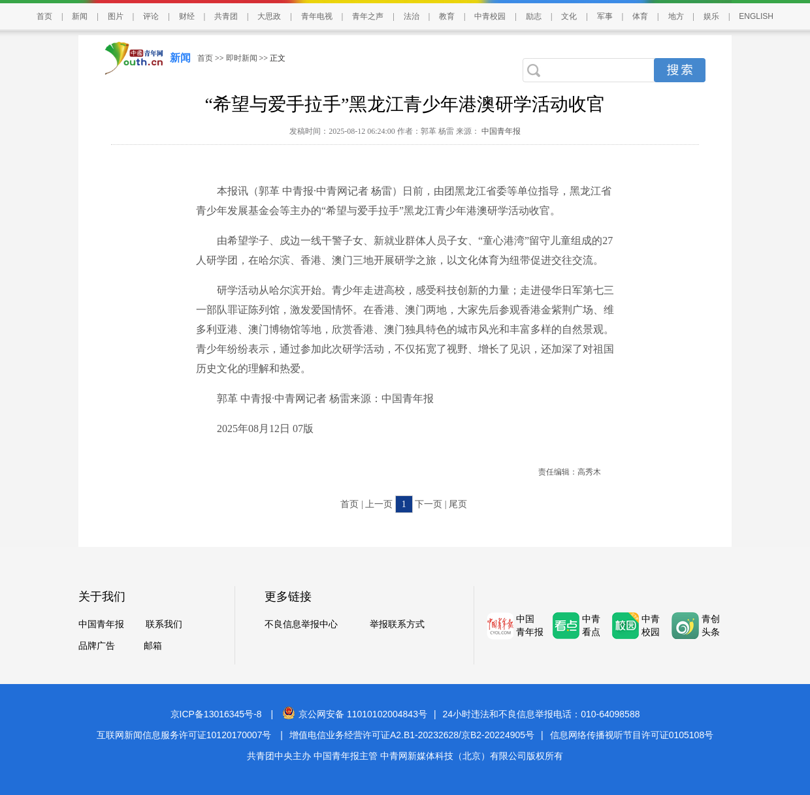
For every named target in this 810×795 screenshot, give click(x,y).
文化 (569, 16)
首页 (44, 16)
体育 (640, 16)
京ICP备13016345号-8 (216, 714)
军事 (605, 16)
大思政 (269, 16)
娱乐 (711, 16)
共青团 (226, 16)
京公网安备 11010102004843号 (354, 714)
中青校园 (490, 16)
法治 (411, 16)
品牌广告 (96, 646)
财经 (187, 16)
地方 (676, 16)
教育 (447, 16)
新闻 (80, 16)
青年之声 (367, 16)
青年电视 (316, 16)
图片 (115, 16)
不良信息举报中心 (301, 624)
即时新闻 (241, 58)
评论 (151, 16)
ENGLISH (756, 16)
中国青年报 (500, 131)
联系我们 (164, 624)
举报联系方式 (397, 624)
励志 (534, 16)
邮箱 (153, 646)
